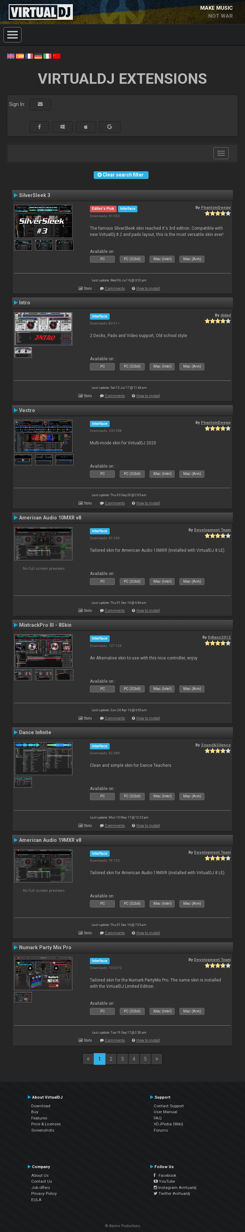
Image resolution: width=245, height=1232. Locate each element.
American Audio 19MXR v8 (50, 840)
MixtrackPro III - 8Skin (45, 625)
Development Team (212, 529)
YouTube (164, 1181)
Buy (35, 1111)
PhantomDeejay (216, 207)
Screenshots (42, 1130)
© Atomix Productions (122, 1226)
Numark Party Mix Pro (45, 947)
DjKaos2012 (219, 637)
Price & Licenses (46, 1124)
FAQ (158, 1118)
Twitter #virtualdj (172, 1193)
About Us (40, 1175)
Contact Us (41, 1181)
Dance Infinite (35, 732)
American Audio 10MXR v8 (50, 517)
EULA (36, 1199)
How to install (148, 288)
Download (40, 1105)
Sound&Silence (216, 744)
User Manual (165, 1111)
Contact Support (169, 1105)
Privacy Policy (44, 1193)
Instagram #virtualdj (175, 1187)
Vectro (27, 410)
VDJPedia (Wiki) (168, 1124)
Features (39, 1118)
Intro (24, 302)
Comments (115, 288)
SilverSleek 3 (34, 195)
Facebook (165, 1175)
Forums (161, 1130)
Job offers (40, 1187)
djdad (225, 315)
